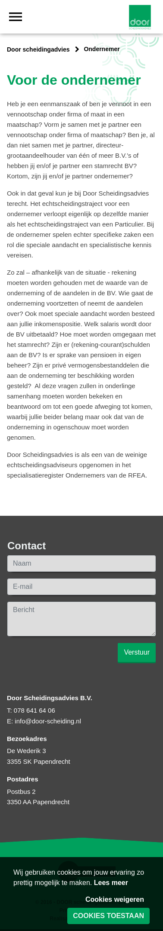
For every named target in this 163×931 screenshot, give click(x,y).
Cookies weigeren (114, 899)
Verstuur (137, 652)
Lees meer (111, 882)
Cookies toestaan (108, 915)
